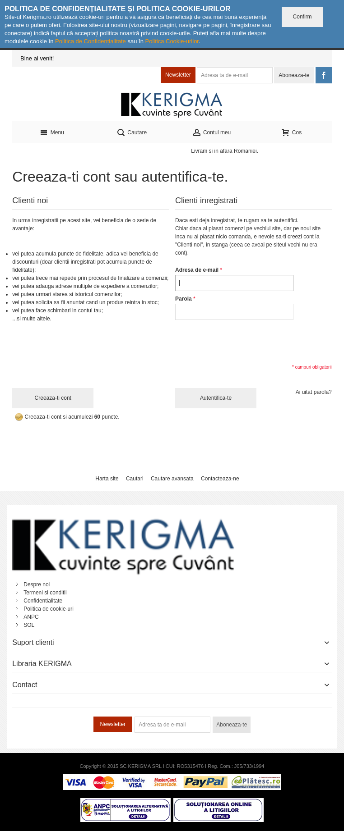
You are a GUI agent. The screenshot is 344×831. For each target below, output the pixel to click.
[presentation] (243, 341)
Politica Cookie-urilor (172, 41)
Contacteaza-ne (220, 478)
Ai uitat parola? (314, 392)
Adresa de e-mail (196, 270)
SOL (28, 625)
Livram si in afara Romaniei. (224, 151)
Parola (183, 299)
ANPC (30, 617)
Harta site (106, 478)
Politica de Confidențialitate (90, 41)
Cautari (135, 478)
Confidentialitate (42, 601)
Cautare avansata (172, 478)
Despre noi (36, 584)
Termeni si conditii (44, 592)
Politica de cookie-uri (48, 609)
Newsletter (178, 75)
